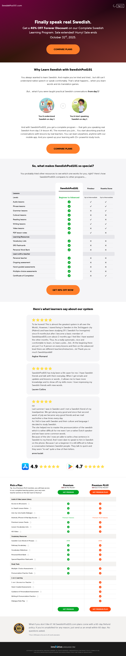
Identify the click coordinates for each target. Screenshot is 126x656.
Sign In (120, 6)
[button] (114, 6)
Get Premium (68, 492)
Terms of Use (95, 650)
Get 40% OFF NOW (63, 290)
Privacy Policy (85, 650)
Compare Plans (63, 49)
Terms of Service (83, 652)
